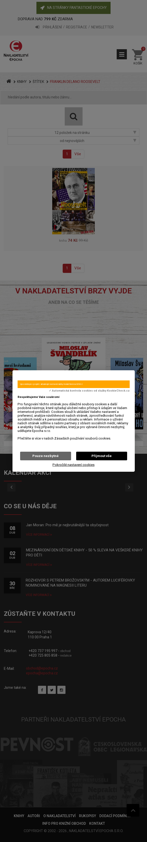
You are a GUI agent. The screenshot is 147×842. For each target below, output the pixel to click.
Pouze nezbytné (45, 456)
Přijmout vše (101, 456)
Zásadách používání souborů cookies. (82, 438)
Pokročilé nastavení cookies (73, 465)
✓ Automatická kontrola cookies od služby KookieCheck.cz (89, 391)
